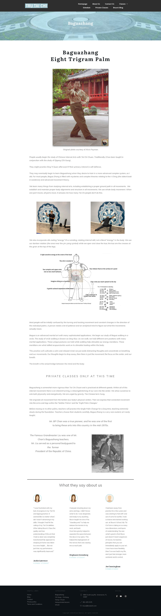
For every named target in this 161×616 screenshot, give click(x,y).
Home (29, 595)
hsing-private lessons (62, 602)
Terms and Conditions (34, 604)
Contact (30, 599)
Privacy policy (31, 602)
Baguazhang (59, 595)
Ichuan (57, 605)
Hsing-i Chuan (60, 600)
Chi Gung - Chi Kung (62, 597)
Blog (28, 597)
